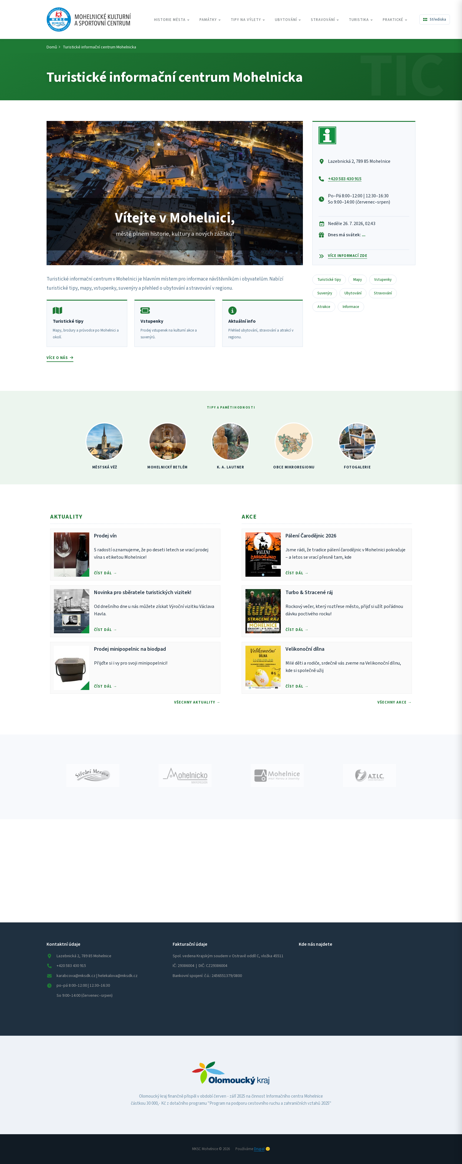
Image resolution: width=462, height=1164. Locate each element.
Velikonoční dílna (305, 649)
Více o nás (60, 357)
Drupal (259, 1149)
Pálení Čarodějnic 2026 (311, 536)
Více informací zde (347, 255)
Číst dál (103, 573)
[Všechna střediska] (434, 19)
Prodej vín (105, 536)
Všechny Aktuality (194, 702)
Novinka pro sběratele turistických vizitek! (143, 592)
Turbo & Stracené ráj (309, 592)
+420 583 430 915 (345, 179)
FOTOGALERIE (357, 467)
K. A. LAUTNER (230, 467)
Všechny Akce (392, 702)
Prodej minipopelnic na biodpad (130, 649)
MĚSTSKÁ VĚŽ (104, 467)
